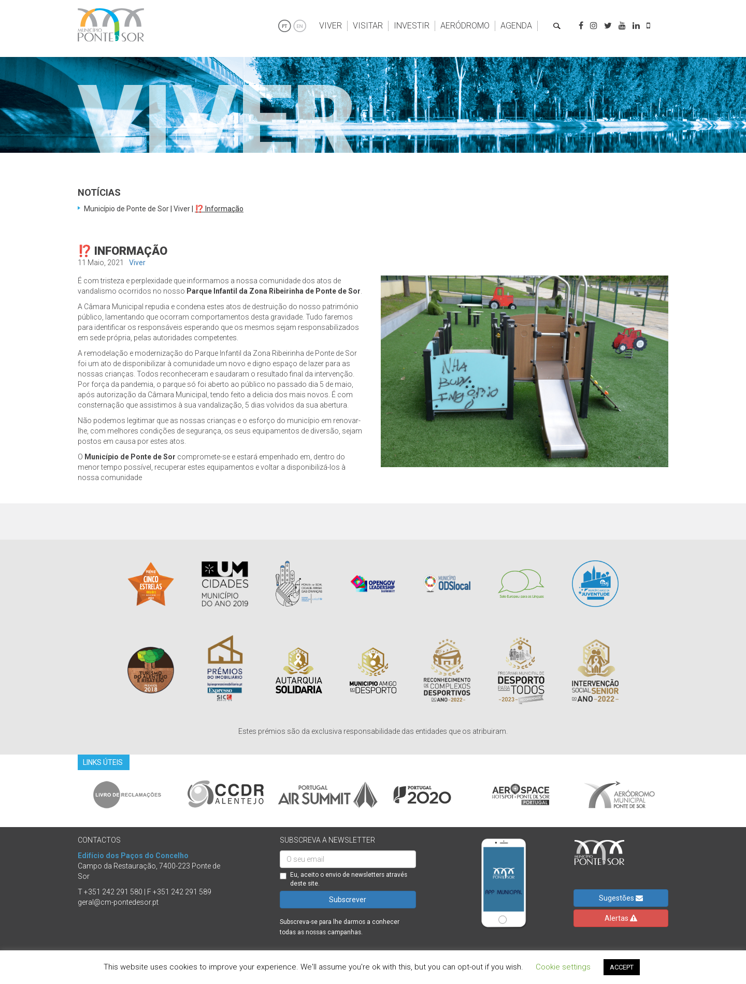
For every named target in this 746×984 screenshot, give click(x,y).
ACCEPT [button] (622, 967)
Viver (330, 26)
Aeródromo (465, 26)
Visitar (368, 26)
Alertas (621, 918)
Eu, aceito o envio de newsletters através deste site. (343, 879)
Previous (70, 794)
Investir (411, 26)
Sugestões (621, 898)
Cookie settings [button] (563, 967)
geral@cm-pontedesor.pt (118, 902)
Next (676, 794)
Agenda (516, 26)
